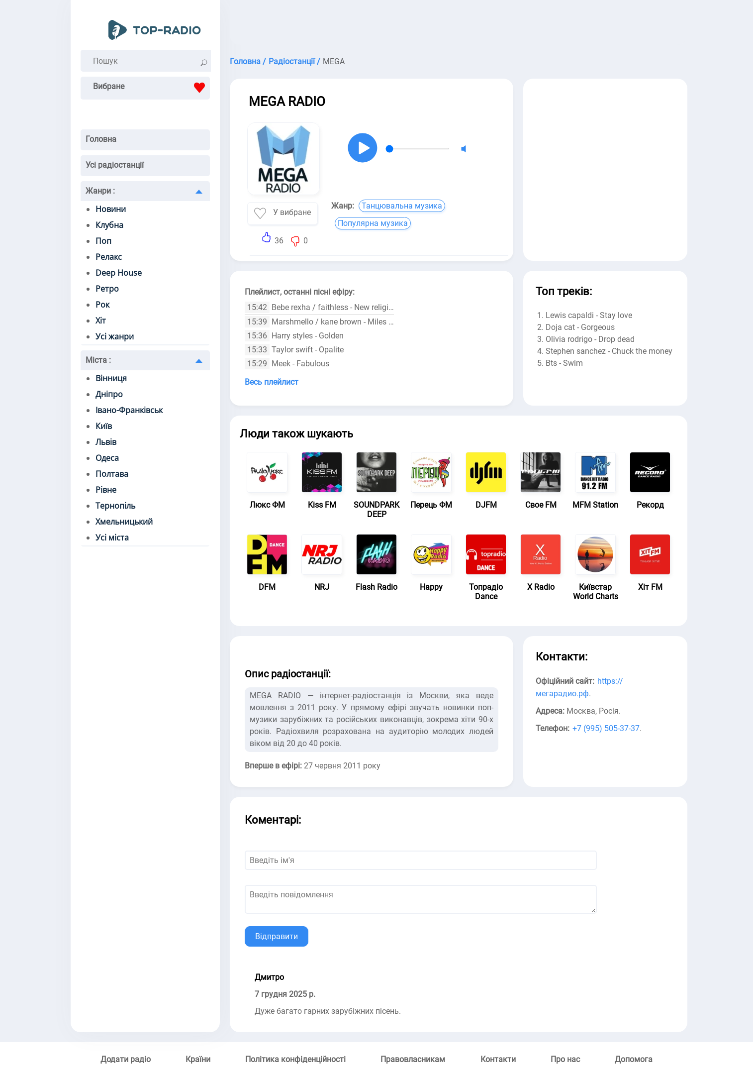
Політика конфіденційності (295, 1059)
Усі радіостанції (115, 165)
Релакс (108, 256)
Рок (102, 304)
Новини (110, 209)
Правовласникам (412, 1059)
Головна (101, 139)
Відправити (276, 936)
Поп (103, 240)
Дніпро (109, 394)
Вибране (151, 88)
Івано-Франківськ (129, 410)
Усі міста (112, 537)
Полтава (111, 473)
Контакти (498, 1059)
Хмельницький (124, 521)
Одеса (107, 457)
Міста (98, 360)
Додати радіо (125, 1059)
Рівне (105, 489)
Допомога (634, 1059)
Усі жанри (114, 336)
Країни (198, 1059)
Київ (103, 426)
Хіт (100, 320)
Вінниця (111, 378)
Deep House (118, 272)
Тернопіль (115, 505)
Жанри (100, 191)
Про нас (565, 1059)
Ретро (107, 288)
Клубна (109, 224)
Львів (105, 441)
